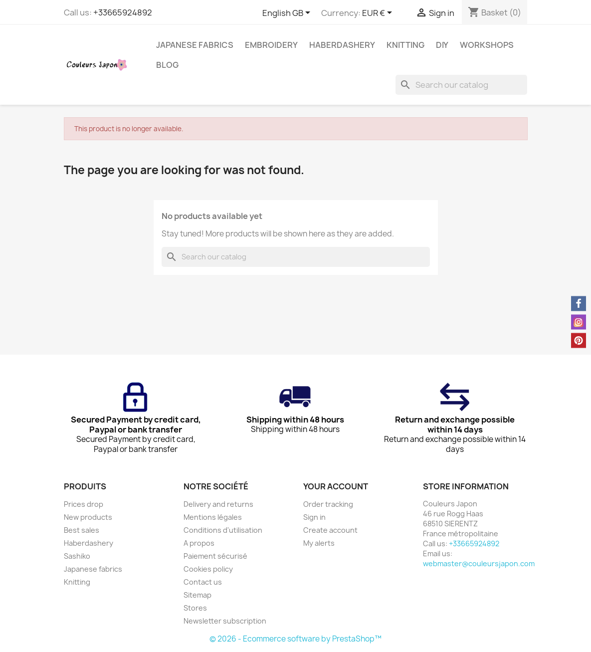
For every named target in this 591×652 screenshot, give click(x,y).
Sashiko (77, 556)
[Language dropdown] (288, 13)
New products (88, 517)
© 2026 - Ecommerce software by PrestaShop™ (295, 639)
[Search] (461, 85)
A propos (199, 543)
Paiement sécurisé (215, 556)
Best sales (81, 530)
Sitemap (197, 595)
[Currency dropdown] (378, 13)
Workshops (487, 44)
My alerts (319, 543)
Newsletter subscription (225, 621)
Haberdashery (342, 44)
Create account (330, 530)
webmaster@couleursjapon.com (479, 563)
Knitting (405, 44)
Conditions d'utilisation (223, 530)
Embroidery (271, 44)
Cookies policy (208, 569)
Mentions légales (213, 517)
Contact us (203, 582)
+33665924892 (122, 12)
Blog (167, 64)
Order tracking (328, 504)
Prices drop (83, 504)
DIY (442, 44)
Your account (335, 486)
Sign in (314, 517)
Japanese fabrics (194, 44)
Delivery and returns (218, 504)
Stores (195, 608)
